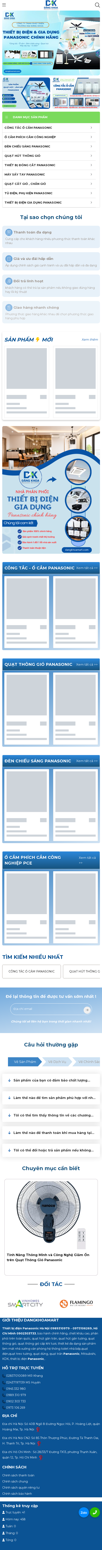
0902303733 (26, 1333)
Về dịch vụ (57, 1062)
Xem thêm (90, 339)
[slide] (51, 43)
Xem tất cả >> (87, 568)
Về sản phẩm (25, 1062)
